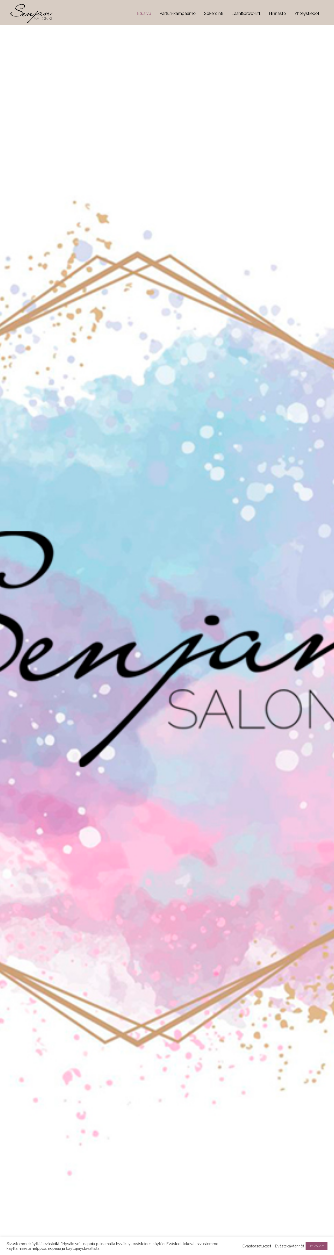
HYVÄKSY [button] (316, 1246)
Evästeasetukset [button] (256, 1246)
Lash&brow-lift (245, 13)
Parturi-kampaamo (177, 13)
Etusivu (144, 13)
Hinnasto (277, 13)
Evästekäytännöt (289, 1246)
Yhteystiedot (306, 13)
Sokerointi (213, 13)
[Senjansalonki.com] (31, 13)
